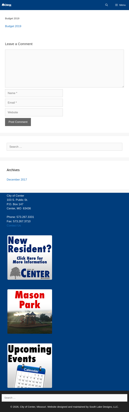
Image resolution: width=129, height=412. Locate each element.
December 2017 (17, 179)
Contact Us (14, 225)
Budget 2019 (13, 26)
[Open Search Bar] (107, 5)
